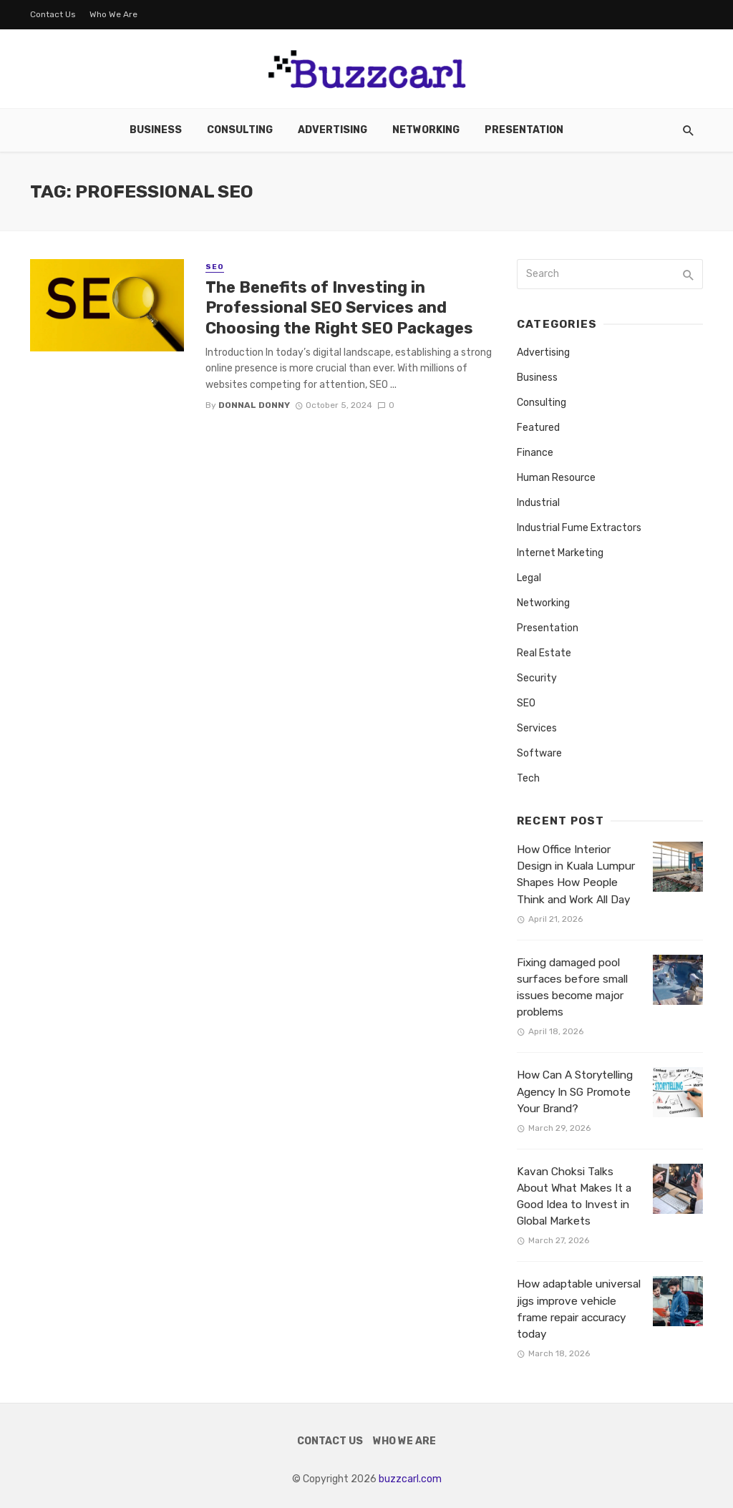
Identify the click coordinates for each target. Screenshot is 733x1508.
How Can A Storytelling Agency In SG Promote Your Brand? (575, 1091)
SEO (214, 267)
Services (537, 728)
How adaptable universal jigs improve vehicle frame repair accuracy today (579, 1309)
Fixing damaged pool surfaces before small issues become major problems (572, 987)
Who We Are (113, 14)
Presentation (524, 130)
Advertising (332, 130)
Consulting (240, 130)
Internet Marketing (560, 553)
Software (539, 753)
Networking (426, 130)
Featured (538, 428)
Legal (529, 578)
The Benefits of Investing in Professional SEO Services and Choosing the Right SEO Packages (339, 307)
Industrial (538, 503)
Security (537, 678)
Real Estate (544, 653)
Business (156, 130)
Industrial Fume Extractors (579, 528)
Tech (528, 778)
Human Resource (556, 478)
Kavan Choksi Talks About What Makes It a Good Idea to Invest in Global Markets (574, 1196)
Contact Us (53, 14)
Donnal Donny (254, 405)
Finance (535, 453)
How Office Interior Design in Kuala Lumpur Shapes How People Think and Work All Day (576, 874)
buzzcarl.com (410, 1479)
